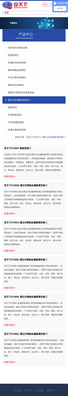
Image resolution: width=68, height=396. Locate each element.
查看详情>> (10, 176)
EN (51, 4)
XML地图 (17, 390)
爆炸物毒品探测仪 (17, 70)
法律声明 (51, 390)
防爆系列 (12, 107)
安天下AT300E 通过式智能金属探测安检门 (25, 259)
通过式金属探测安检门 (19, 100)
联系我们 (28, 390)
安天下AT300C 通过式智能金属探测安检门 (25, 334)
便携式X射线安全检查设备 (21, 92)
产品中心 (36, 137)
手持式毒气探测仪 (17, 77)
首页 (28, 137)
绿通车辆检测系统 (17, 129)
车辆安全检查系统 (17, 62)
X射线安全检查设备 (18, 47)
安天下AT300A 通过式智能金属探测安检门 (25, 222)
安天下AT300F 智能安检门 (17, 148)
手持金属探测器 (16, 122)
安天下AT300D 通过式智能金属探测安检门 (25, 296)
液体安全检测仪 (16, 85)
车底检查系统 (15, 115)
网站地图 (40, 390)
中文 (45, 4)
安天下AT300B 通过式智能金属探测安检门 (25, 185)
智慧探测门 (13, 55)
